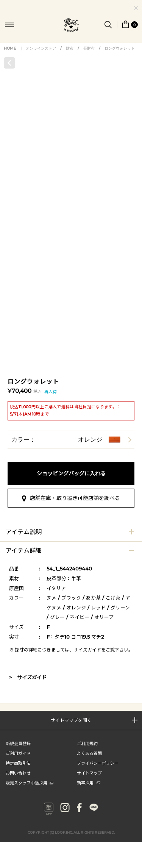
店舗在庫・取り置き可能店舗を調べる (75, 498)
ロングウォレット (120, 48)
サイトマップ (89, 772)
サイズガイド (87, 650)
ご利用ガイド (18, 753)
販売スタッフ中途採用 (29, 782)
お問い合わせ (18, 772)
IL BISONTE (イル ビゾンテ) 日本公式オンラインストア (71, 25)
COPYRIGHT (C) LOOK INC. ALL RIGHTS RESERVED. (71, 828)
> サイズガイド (28, 677)
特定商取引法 (18, 763)
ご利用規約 (87, 743)
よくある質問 (89, 753)
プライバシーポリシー (98, 763)
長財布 (89, 48)
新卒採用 (88, 782)
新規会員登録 (18, 743)
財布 (69, 48)
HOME (10, 48)
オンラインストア (41, 48)
